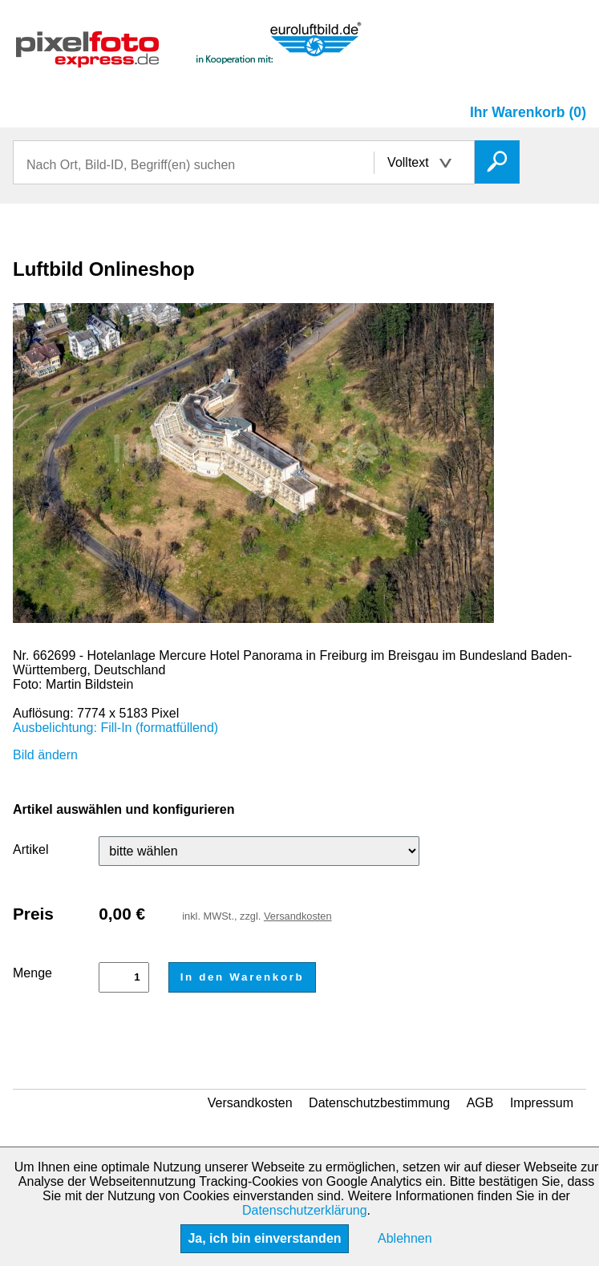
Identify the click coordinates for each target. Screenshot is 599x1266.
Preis (33, 913)
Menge (32, 973)
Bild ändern (45, 755)
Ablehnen (405, 1238)
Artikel (30, 849)
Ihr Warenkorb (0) (528, 112)
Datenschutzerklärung (304, 1210)
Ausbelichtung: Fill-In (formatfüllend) (115, 727)
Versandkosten (298, 916)
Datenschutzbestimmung (379, 1103)
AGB (480, 1103)
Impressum (541, 1103)
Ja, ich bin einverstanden (264, 1238)
